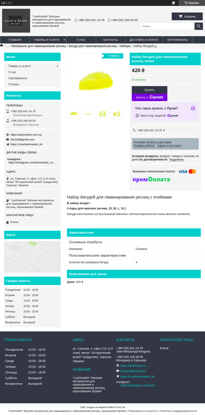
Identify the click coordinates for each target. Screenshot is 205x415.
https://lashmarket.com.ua (26, 134)
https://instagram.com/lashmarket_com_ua (33, 162)
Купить (149, 90)
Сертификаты (177, 39)
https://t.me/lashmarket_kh (26, 144)
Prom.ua (120, 407)
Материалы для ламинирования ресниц (39, 46)
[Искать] (199, 26)
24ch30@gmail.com (22, 139)
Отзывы (13, 84)
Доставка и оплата (144, 39)
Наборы (125, 46)
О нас (81, 39)
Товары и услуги (46, 39)
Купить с (149, 97)
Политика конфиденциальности (178, 411)
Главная (15, 39)
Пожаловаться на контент (143, 411)
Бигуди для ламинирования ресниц (93, 46)
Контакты (110, 39)
